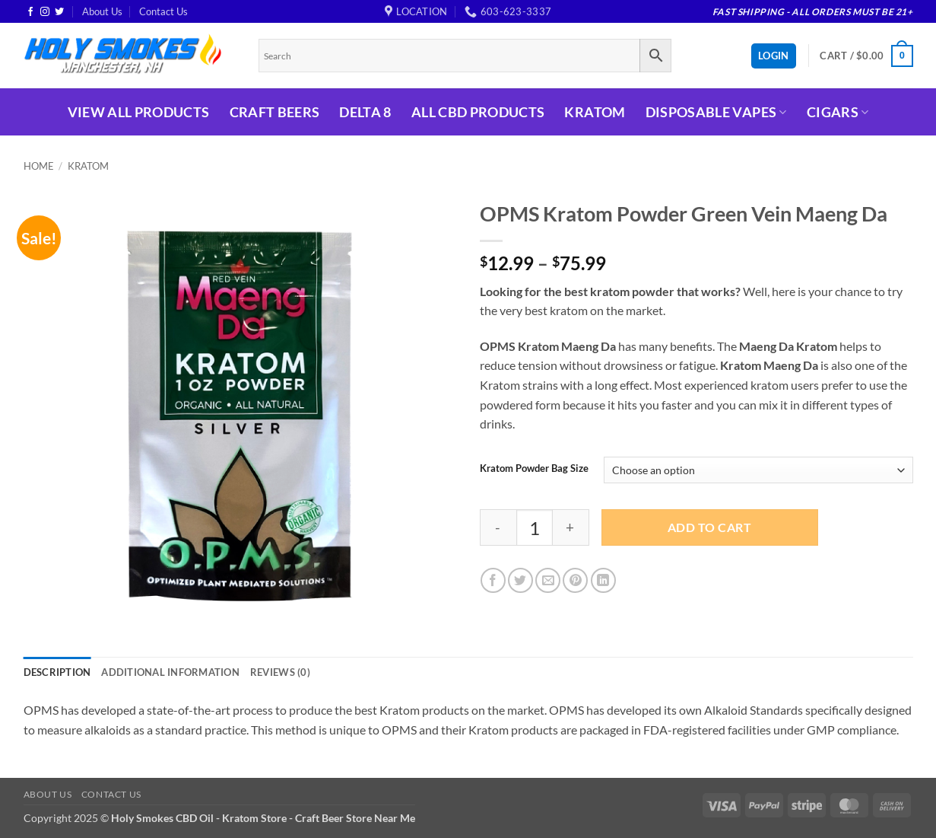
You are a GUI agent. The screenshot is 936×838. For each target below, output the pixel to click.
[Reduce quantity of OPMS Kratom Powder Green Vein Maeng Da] (498, 527)
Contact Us (163, 11)
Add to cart (709, 527)
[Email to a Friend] (547, 580)
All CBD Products (478, 112)
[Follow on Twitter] (59, 12)
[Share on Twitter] (520, 580)
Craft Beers (275, 112)
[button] (866, 56)
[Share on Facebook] (493, 580)
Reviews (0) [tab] (280, 672)
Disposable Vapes (716, 112)
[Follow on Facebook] (30, 12)
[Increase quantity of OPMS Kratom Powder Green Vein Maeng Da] (571, 527)
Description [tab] (57, 672)
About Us (102, 11)
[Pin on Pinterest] (575, 580)
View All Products (139, 112)
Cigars (838, 112)
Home (39, 166)
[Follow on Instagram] (44, 12)
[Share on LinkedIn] (603, 580)
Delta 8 (365, 112)
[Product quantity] (534, 527)
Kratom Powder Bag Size (534, 469)
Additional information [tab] (170, 672)
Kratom (594, 112)
